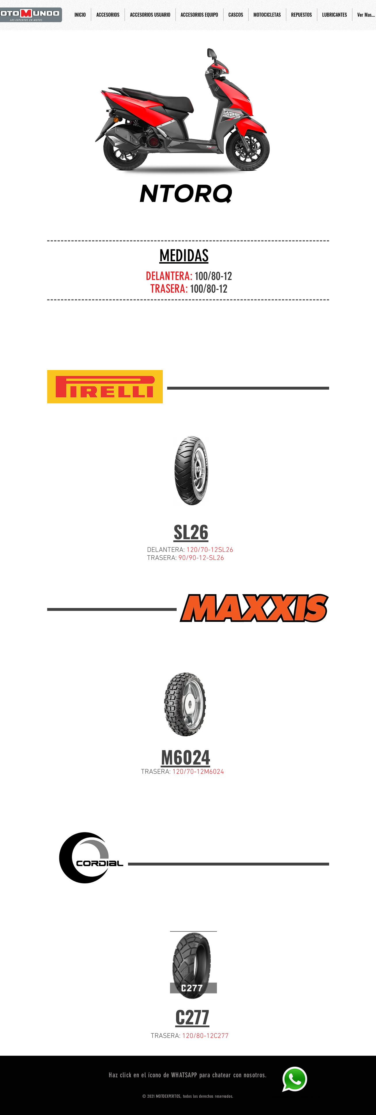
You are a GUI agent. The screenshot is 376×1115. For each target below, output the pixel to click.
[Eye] (295, 1079)
